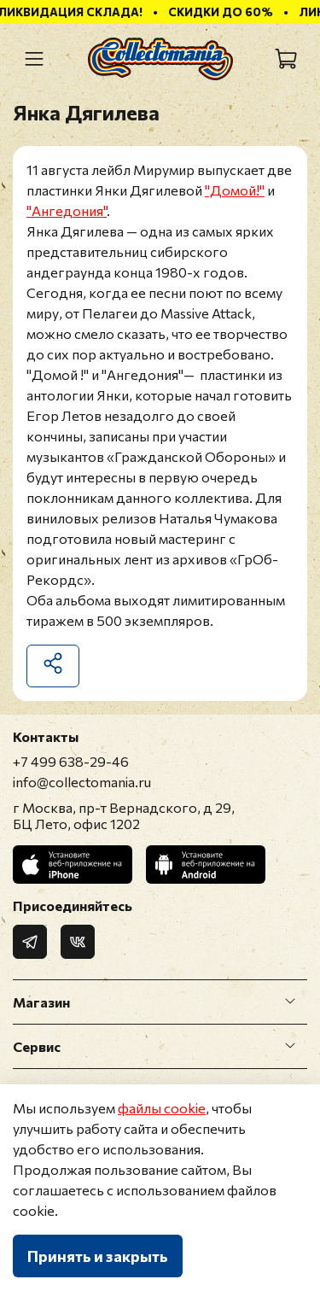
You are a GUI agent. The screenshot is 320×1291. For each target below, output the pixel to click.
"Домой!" (235, 190)
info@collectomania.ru (82, 782)
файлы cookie (162, 1108)
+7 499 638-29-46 (71, 761)
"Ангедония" (66, 210)
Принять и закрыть (97, 1256)
